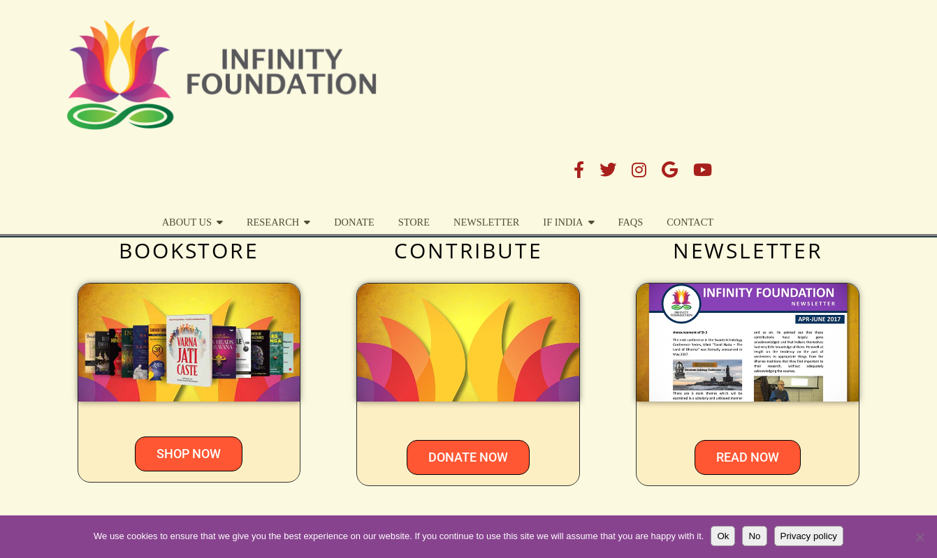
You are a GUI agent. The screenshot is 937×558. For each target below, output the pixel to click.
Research (440, 74)
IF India (730, 74)
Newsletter (653, 74)
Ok (723, 536)
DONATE (522, 74)
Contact (857, 74)
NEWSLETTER (748, 250)
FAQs (798, 74)
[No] (920, 537)
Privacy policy (808, 536)
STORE (581, 74)
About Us (354, 74)
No (754, 536)
